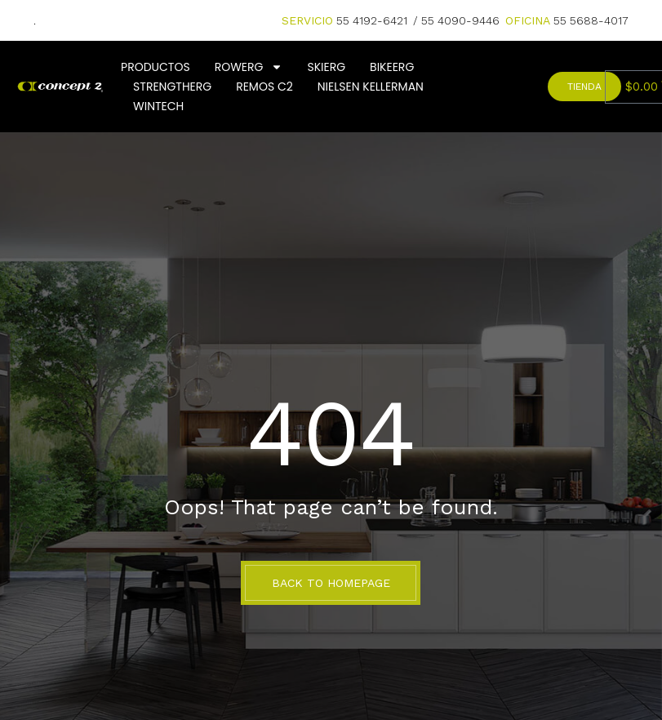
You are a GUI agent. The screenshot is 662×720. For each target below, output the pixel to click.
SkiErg (326, 67)
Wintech (158, 106)
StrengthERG (172, 86)
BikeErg (392, 67)
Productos (155, 67)
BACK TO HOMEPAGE (331, 582)
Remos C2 (264, 86)
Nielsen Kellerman (371, 86)
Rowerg (249, 67)
